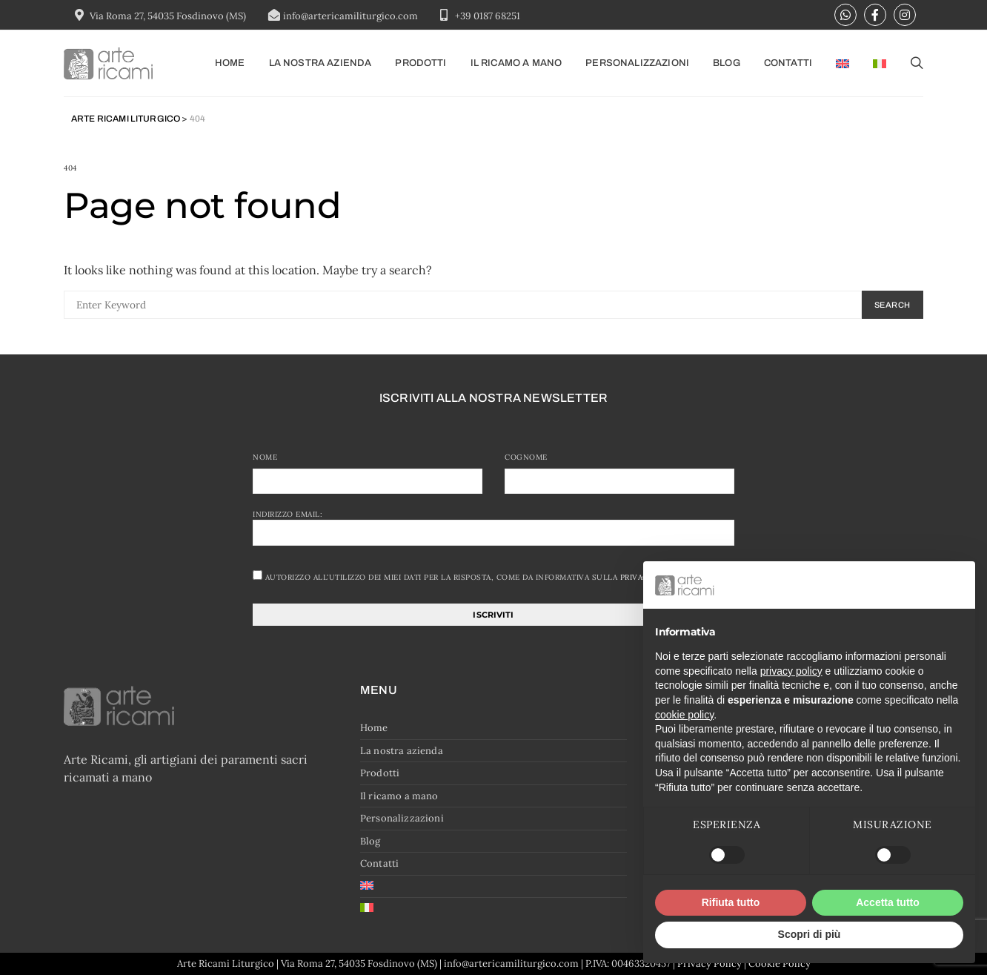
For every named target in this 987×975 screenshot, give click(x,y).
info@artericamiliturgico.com (350, 16)
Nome (265, 457)
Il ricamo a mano (516, 63)
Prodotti (420, 63)
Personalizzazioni (637, 63)
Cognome (526, 457)
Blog (726, 63)
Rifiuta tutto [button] (731, 902)
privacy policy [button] (791, 671)
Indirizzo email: (493, 527)
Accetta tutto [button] (888, 902)
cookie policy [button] (684, 715)
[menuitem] (842, 63)
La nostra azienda (320, 63)
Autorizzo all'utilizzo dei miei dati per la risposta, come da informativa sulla (469, 576)
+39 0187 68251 (487, 16)
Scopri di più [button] (809, 934)
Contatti (788, 63)
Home (230, 63)
